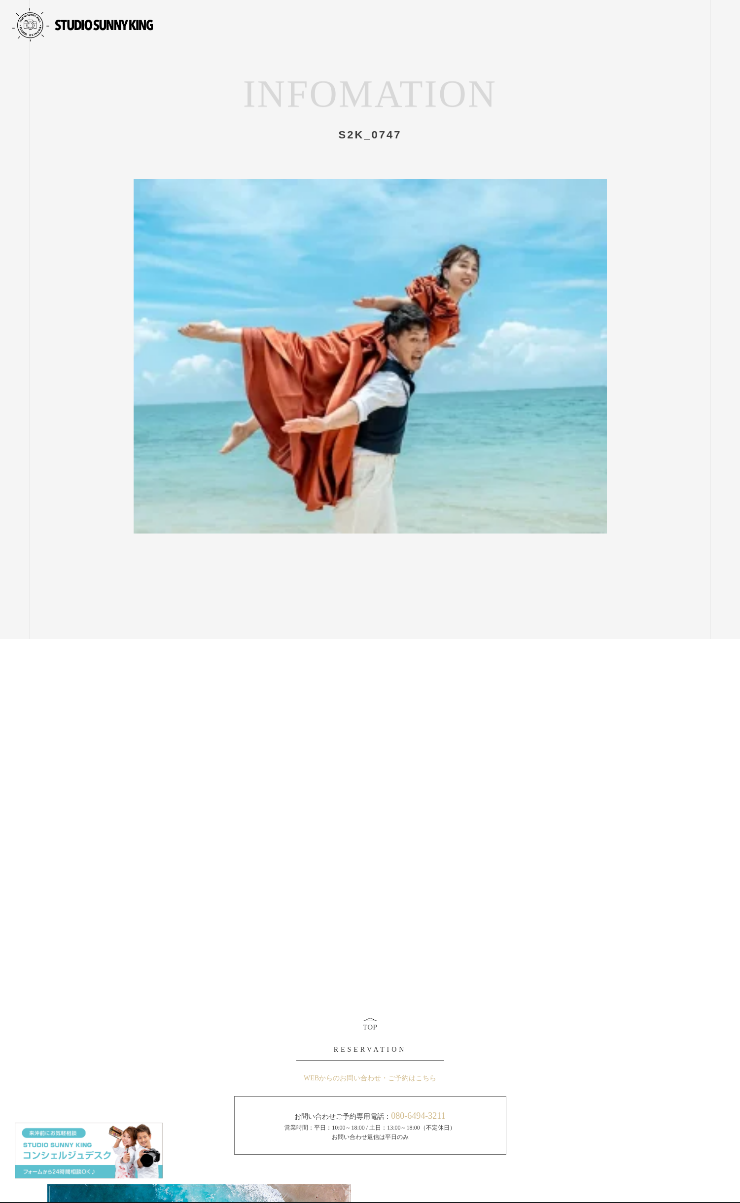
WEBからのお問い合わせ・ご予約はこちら (370, 1078)
